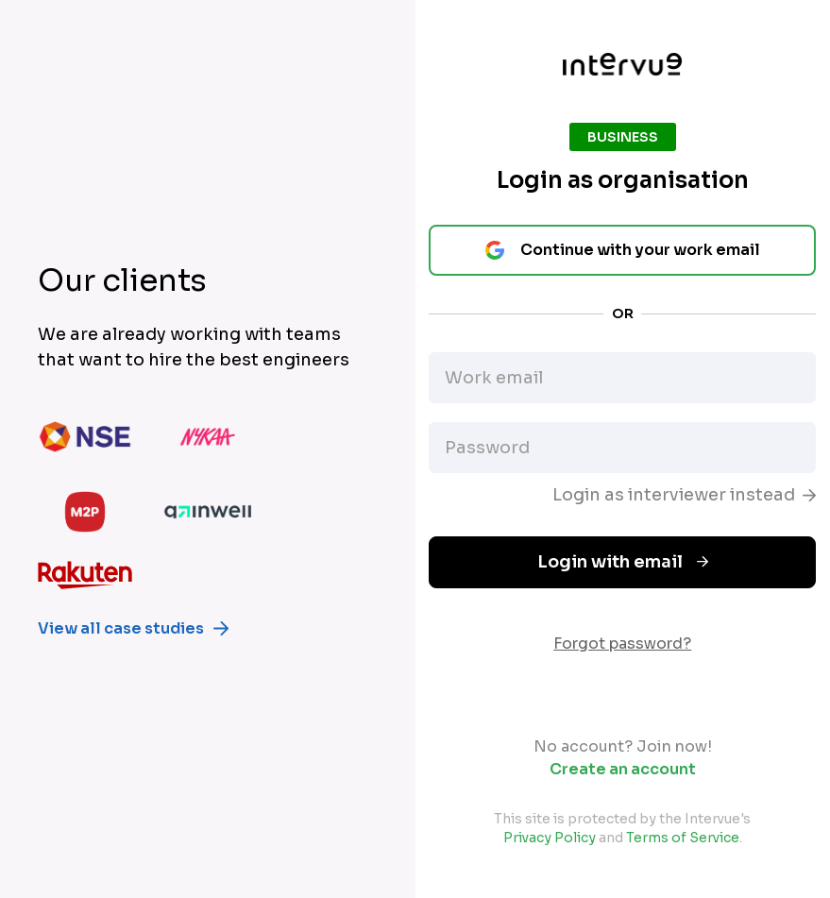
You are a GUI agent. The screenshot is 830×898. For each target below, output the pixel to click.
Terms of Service (682, 837)
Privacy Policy (549, 837)
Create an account (623, 769)
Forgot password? (622, 643)
